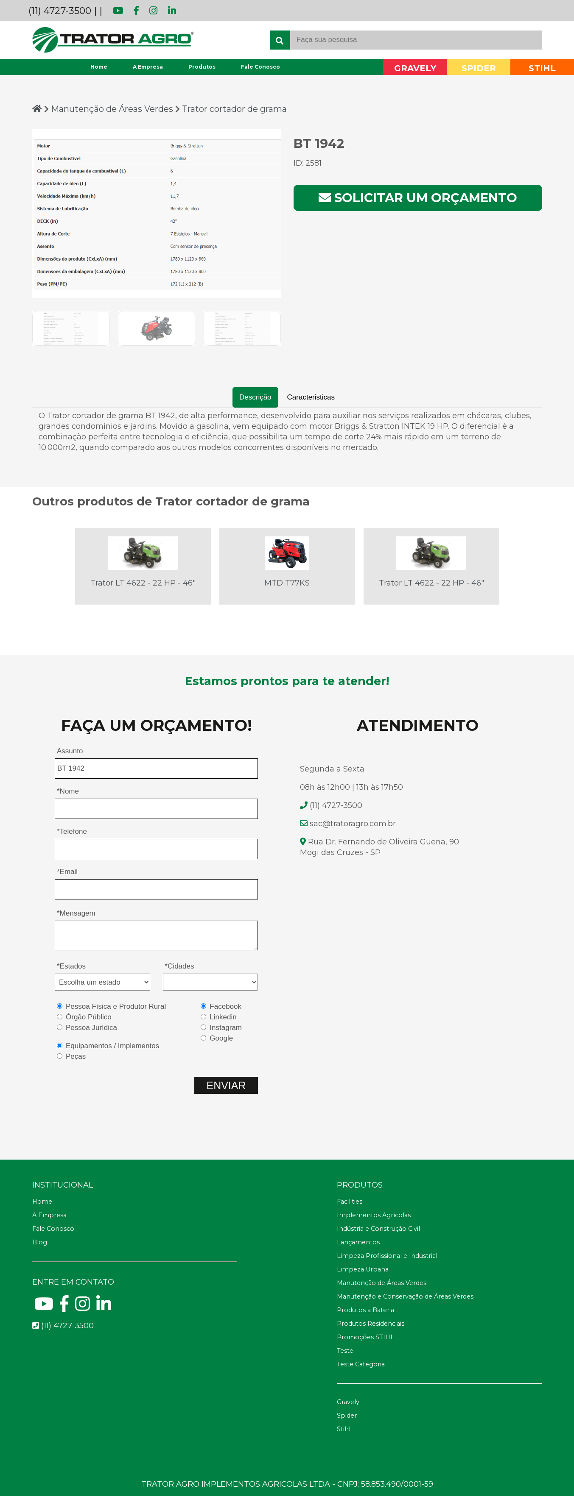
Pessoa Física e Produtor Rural (116, 1006)
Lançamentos (358, 1242)
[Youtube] (44, 1307)
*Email (67, 872)
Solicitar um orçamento (418, 197)
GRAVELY (415, 68)
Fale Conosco (260, 67)
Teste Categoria (361, 1364)
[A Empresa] (134, 1215)
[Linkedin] (103, 1307)
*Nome (68, 791)
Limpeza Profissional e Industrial (387, 1256)
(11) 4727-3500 (59, 11)
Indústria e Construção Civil (378, 1228)
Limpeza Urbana (363, 1269)
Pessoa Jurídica (91, 1028)
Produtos (202, 67)
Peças (76, 1056)
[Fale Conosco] (134, 1229)
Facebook (225, 1006)
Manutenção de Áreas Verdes (113, 109)
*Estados (71, 966)
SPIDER (479, 68)
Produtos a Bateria (365, 1310)
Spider (347, 1415)
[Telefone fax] (439, 1185)
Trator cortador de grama (234, 109)
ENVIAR (226, 1085)
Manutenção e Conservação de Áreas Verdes (405, 1296)
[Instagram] (82, 1307)
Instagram (226, 1028)
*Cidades (179, 966)
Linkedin (223, 1017)
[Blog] (134, 1242)
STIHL (542, 68)
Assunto (70, 751)
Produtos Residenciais (370, 1323)
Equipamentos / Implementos (112, 1046)
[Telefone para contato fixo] (134, 1326)
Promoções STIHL (365, 1337)
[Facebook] (64, 1307)
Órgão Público (89, 1017)
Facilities (349, 1201)
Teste (345, 1350)
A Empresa (148, 67)
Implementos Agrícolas (374, 1215)
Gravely (348, 1402)
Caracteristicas (311, 397)
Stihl (343, 1429)
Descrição (255, 397)
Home (98, 67)
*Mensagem (76, 913)
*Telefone (72, 831)
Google (221, 1038)
